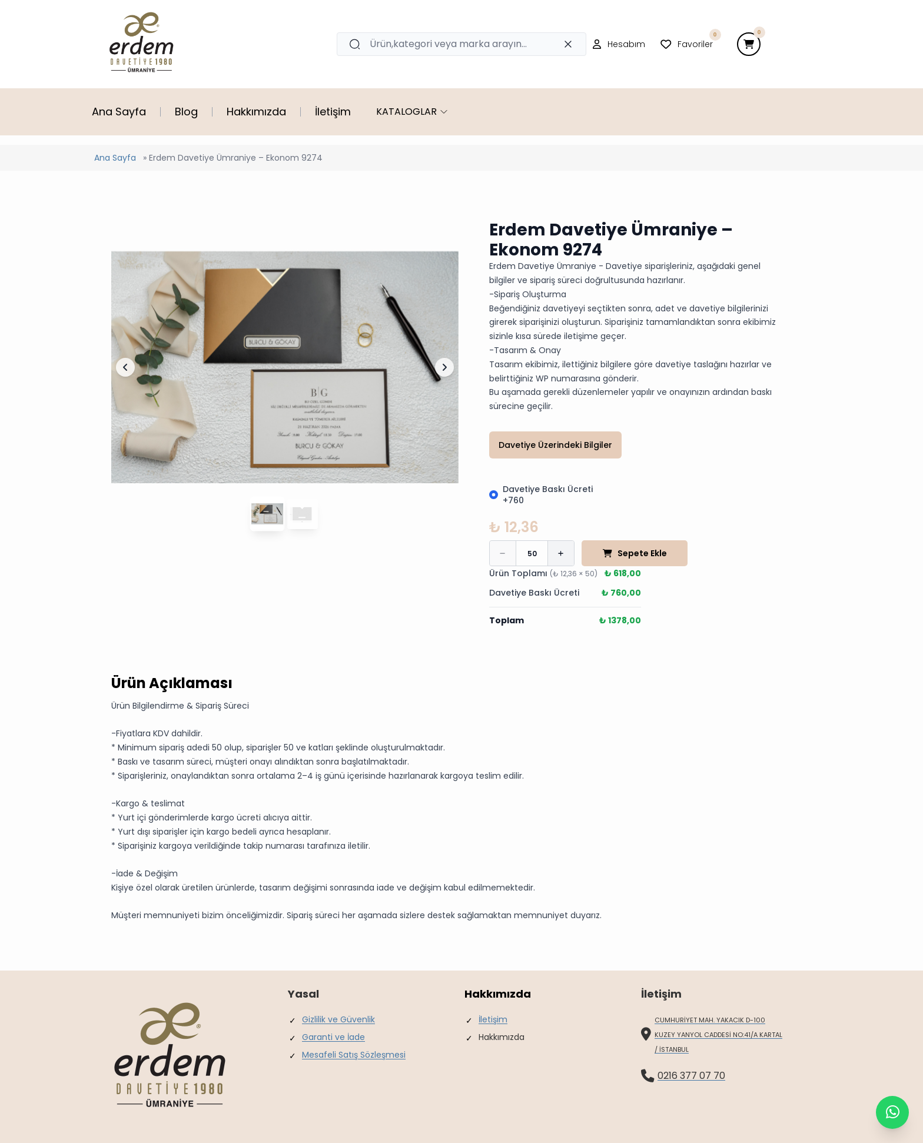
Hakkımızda (256, 111)
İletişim (333, 111)
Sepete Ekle (634, 553)
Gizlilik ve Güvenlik (338, 1019)
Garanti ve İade (333, 1037)
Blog (186, 111)
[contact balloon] (892, 1112)
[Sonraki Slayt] (444, 367)
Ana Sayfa (119, 111)
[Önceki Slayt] (125, 367)
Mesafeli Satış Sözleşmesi (354, 1055)
